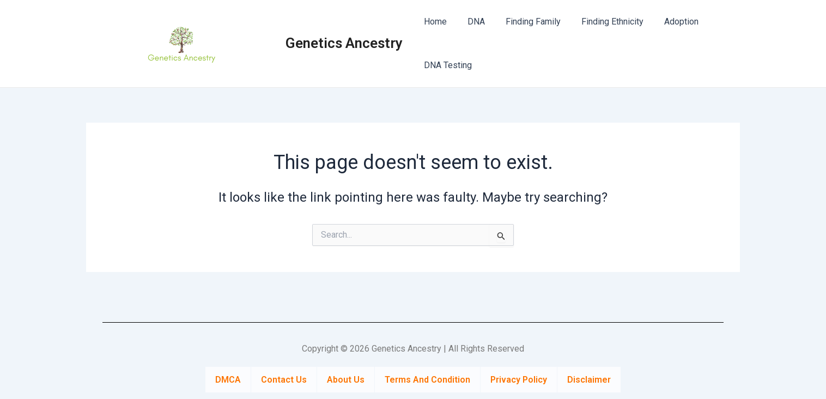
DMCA (228, 378)
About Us (346, 378)
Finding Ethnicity (601, 21)
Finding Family (524, 21)
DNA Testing (446, 65)
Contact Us (284, 378)
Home (433, 21)
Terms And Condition (427, 378)
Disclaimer (589, 378)
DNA (471, 21)
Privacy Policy (518, 378)
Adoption (666, 21)
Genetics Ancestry (344, 43)
